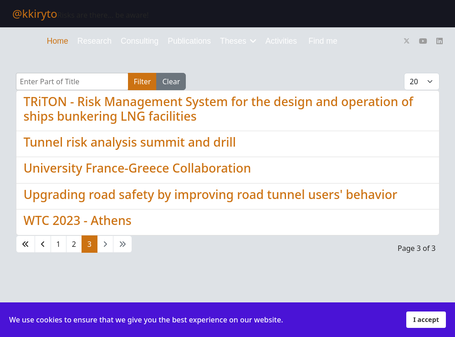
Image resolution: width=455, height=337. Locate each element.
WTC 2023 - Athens (78, 220)
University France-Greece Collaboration (137, 167)
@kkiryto (34, 13)
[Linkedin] (439, 41)
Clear (171, 82)
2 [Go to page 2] (74, 244)
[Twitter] (407, 41)
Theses (233, 41)
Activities (281, 41)
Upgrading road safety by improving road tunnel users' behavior (211, 194)
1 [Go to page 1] (58, 244)
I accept (426, 319)
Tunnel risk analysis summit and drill (130, 141)
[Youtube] (423, 41)
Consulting (139, 41)
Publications (189, 41)
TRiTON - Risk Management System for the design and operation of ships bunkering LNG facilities (219, 108)
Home (57, 41)
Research (94, 41)
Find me (322, 41)
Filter (142, 82)
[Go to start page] (25, 244)
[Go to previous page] (43, 244)
